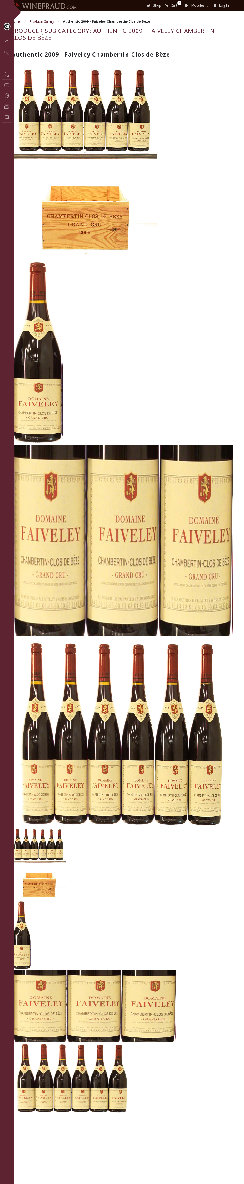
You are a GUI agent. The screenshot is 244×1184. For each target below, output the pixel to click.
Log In (221, 5)
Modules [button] (194, 5)
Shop (154, 5)
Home (16, 21)
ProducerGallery (42, 21)
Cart (172, 4)
